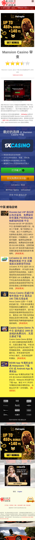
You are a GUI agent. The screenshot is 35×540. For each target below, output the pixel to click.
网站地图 (28, 505)
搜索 (24, 505)
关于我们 (7, 505)
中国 (3, 8)
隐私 (15, 505)
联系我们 (12, 505)
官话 (13, 8)
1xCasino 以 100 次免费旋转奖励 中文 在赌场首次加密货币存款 (20, 261)
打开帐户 (17, 170)
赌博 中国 (5, 120)
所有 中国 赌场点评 (18, 196)
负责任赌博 (20, 505)
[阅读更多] (19, 253)
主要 (8, 8)
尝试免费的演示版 (18, 178)
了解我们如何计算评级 (17, 75)
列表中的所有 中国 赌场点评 (17, 419)
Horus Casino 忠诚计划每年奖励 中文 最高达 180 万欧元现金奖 (21, 296)
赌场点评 (20, 8)
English (20, 491)
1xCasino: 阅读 (18, 186)
